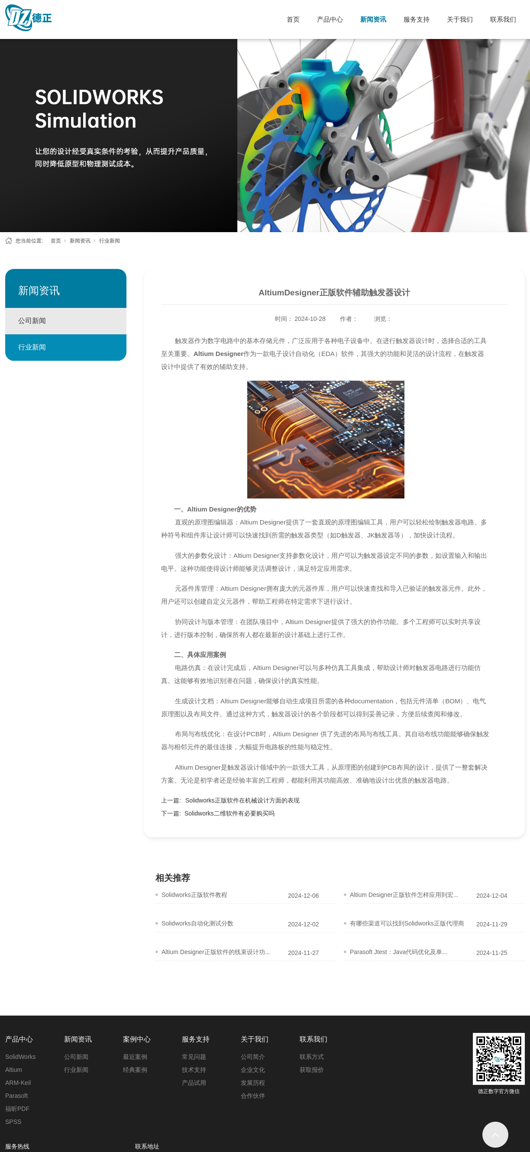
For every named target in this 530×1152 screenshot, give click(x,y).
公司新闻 (32, 320)
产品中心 (330, 19)
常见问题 (194, 1056)
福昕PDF (17, 1108)
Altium (13, 1069)
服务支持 (417, 19)
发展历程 (253, 1082)
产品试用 (194, 1082)
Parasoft (16, 1095)
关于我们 (460, 19)
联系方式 (312, 1056)
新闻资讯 (373, 19)
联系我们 (503, 19)
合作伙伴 (253, 1095)
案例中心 (137, 1039)
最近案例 (135, 1056)
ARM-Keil (18, 1082)
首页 (293, 19)
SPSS (13, 1121)
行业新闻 (109, 241)
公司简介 (253, 1056)
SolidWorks (20, 1056)
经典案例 (135, 1069)
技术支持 (194, 1069)
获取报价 (312, 1069)
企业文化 (253, 1069)
